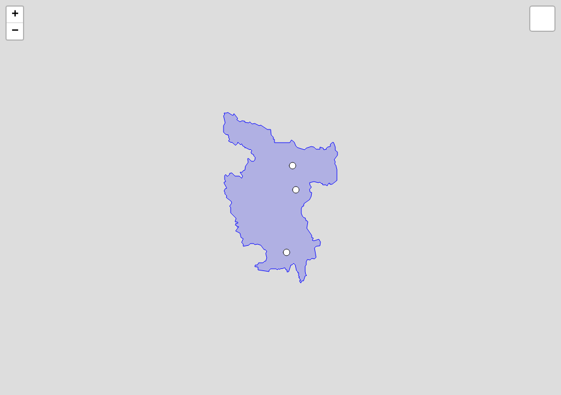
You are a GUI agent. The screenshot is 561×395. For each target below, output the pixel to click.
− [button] (15, 31)
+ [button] (15, 15)
